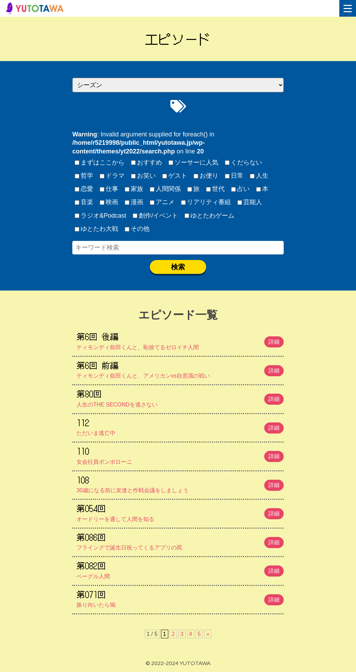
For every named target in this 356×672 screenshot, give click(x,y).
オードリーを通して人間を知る (180, 512)
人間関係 (165, 188)
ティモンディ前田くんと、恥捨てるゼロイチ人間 (180, 340)
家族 (134, 188)
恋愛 (84, 188)
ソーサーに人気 (194, 162)
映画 (109, 202)
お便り (206, 175)
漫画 (134, 202)
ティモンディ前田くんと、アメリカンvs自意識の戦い (180, 369)
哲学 (84, 175)
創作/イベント (155, 215)
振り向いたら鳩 (180, 598)
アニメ (162, 202)
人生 (259, 175)
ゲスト (174, 175)
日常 (234, 175)
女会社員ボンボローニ (180, 455)
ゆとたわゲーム (210, 215)
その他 (137, 228)
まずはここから (100, 162)
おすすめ (146, 162)
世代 (215, 188)
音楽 (84, 202)
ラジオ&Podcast (101, 215)
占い (240, 188)
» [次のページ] (207, 634)
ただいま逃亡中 (180, 426)
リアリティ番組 (206, 202)
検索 (178, 267)
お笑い (143, 175)
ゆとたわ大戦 (97, 228)
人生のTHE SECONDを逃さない (180, 397)
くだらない (243, 162)
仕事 (109, 188)
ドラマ (112, 175)
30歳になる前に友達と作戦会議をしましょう (180, 483)
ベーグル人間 (180, 569)
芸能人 (249, 202)
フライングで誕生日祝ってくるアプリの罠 (180, 541)
